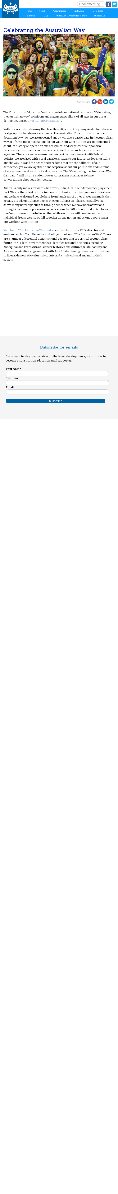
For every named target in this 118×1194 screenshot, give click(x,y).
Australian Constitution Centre (71, 15)
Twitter (114, 4)
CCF (46, 15)
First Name (13, 369)
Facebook (108, 4)
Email (10, 387)
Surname (12, 378)
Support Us (99, 15)
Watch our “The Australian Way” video (29, 230)
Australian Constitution (45, 120)
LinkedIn (105, 101)
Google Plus (99, 101)
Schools (31, 15)
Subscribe (55, 401)
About (42, 11)
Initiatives (79, 11)
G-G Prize (98, 11)
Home (29, 11)
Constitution (59, 11)
